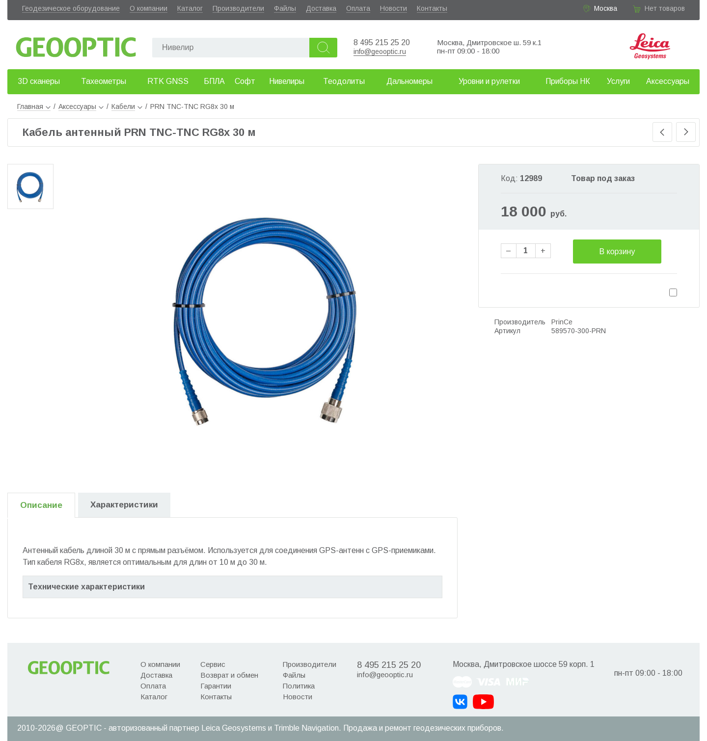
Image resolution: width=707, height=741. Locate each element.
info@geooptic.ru (380, 51)
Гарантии (215, 686)
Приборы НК (567, 81)
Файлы (285, 8)
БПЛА (214, 81)
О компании (148, 8)
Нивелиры (286, 81)
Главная (34, 106)
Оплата (358, 8)
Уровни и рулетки (489, 81)
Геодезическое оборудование (71, 8)
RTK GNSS (168, 81)
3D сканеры (39, 81)
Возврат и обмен (229, 675)
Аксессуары (667, 81)
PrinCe (561, 322)
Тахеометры (103, 81)
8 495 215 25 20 (382, 42)
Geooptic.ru (76, 44)
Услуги (618, 81)
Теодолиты (344, 81)
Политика (299, 686)
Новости (393, 8)
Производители (238, 8)
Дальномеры (409, 81)
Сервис (212, 664)
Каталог (190, 8)
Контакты (432, 8)
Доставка (321, 8)
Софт (245, 81)
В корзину (617, 251)
